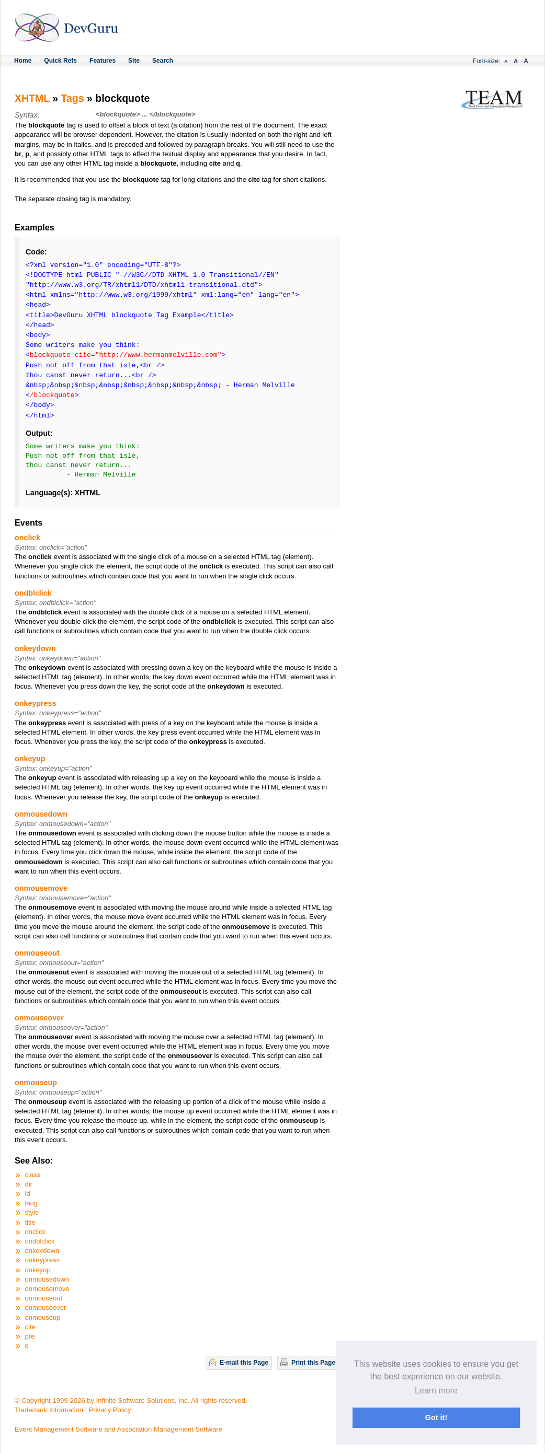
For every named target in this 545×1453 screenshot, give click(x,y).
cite (30, 1327)
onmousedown (41, 814)
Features (102, 60)
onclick (27, 537)
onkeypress (35, 703)
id (27, 1194)
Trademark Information (49, 1410)
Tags (72, 98)
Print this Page (313, 1362)
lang (31, 1203)
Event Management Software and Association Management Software (118, 1429)
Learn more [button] (436, 1390)
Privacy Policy (110, 1410)
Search (162, 60)
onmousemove (41, 888)
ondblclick (33, 593)
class (33, 1175)
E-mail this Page (244, 1362)
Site (134, 60)
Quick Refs (60, 60)
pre (30, 1336)
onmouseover (39, 1018)
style (32, 1212)
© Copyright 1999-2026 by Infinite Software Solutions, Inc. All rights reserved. (131, 1400)
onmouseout (37, 953)
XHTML (32, 98)
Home (22, 60)
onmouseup (36, 1082)
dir (28, 1184)
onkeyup (30, 758)
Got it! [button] (436, 1417)
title (30, 1222)
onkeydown (35, 648)
